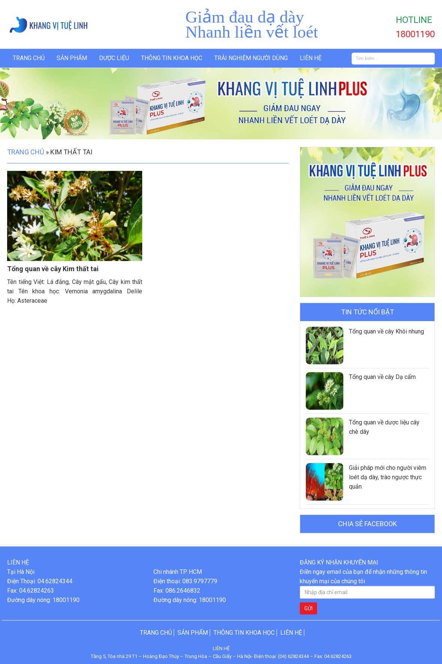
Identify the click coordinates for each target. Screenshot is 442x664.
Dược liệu (114, 58)
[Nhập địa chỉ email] (367, 592)
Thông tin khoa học (171, 58)
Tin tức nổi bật (367, 312)
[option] (221, 103)
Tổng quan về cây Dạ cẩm (382, 376)
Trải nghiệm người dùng (251, 58)
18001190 (415, 34)
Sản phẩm (72, 58)
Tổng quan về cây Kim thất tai (53, 269)
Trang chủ (29, 58)
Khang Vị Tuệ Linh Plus (56, 24)
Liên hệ (311, 58)
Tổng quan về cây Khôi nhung (386, 331)
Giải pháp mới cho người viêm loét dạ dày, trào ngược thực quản (387, 477)
